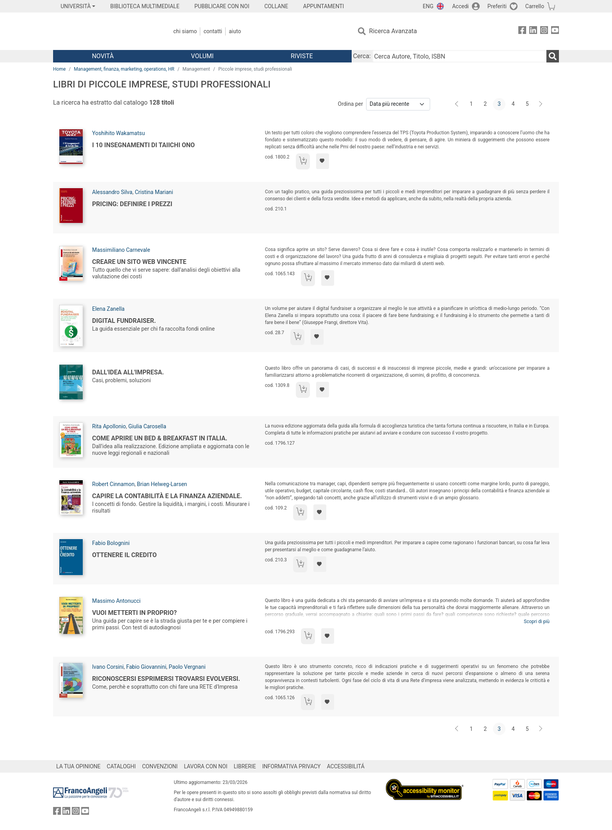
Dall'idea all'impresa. (128, 372)
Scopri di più (537, 621)
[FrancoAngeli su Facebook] (522, 31)
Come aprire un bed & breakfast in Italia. (160, 438)
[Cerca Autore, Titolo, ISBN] (459, 56)
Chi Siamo (185, 31)
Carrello (534, 6)
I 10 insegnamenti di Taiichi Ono (143, 145)
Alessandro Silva (112, 192)
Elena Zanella (108, 309)
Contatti (212, 31)
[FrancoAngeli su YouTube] (555, 31)
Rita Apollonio (109, 426)
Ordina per (350, 104)
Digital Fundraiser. (124, 320)
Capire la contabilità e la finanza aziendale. (167, 496)
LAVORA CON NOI (206, 766)
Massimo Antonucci (116, 601)
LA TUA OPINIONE (78, 766)
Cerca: (362, 56)
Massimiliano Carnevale (121, 250)
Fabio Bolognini (111, 543)
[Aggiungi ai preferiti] (322, 161)
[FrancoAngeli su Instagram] (544, 31)
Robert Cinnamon (113, 484)
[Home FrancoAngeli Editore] (105, 31)
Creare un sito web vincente (139, 261)
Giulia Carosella (147, 426)
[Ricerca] (552, 56)
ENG (428, 6)
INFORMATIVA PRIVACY (291, 766)
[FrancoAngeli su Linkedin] (533, 31)
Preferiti (497, 6)
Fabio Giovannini (146, 667)
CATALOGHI (121, 766)
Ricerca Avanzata (393, 31)
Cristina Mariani (154, 192)
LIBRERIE (245, 766)
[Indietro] (457, 104)
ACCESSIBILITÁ (346, 766)
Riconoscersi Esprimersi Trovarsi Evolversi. (166, 678)
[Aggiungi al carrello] (303, 161)
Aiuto (235, 31)
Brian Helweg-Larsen (162, 484)
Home (59, 69)
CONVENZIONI (160, 766)
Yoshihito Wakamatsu (118, 133)
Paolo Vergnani (187, 667)
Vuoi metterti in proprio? (134, 612)
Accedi (460, 6)
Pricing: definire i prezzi (132, 204)
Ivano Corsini (108, 667)
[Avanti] (541, 104)
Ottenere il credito (124, 555)
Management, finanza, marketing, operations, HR (124, 69)
